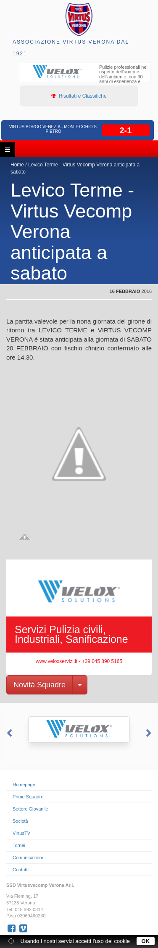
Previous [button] (8, 733)
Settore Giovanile (30, 808)
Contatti (21, 869)
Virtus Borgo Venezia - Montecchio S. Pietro (53, 129)
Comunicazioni (28, 857)
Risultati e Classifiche (78, 96)
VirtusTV (21, 833)
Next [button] (149, 733)
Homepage (24, 784)
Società (20, 821)
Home (17, 165)
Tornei (19, 845)
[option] (84, 77)
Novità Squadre (39, 685)
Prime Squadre (28, 796)
